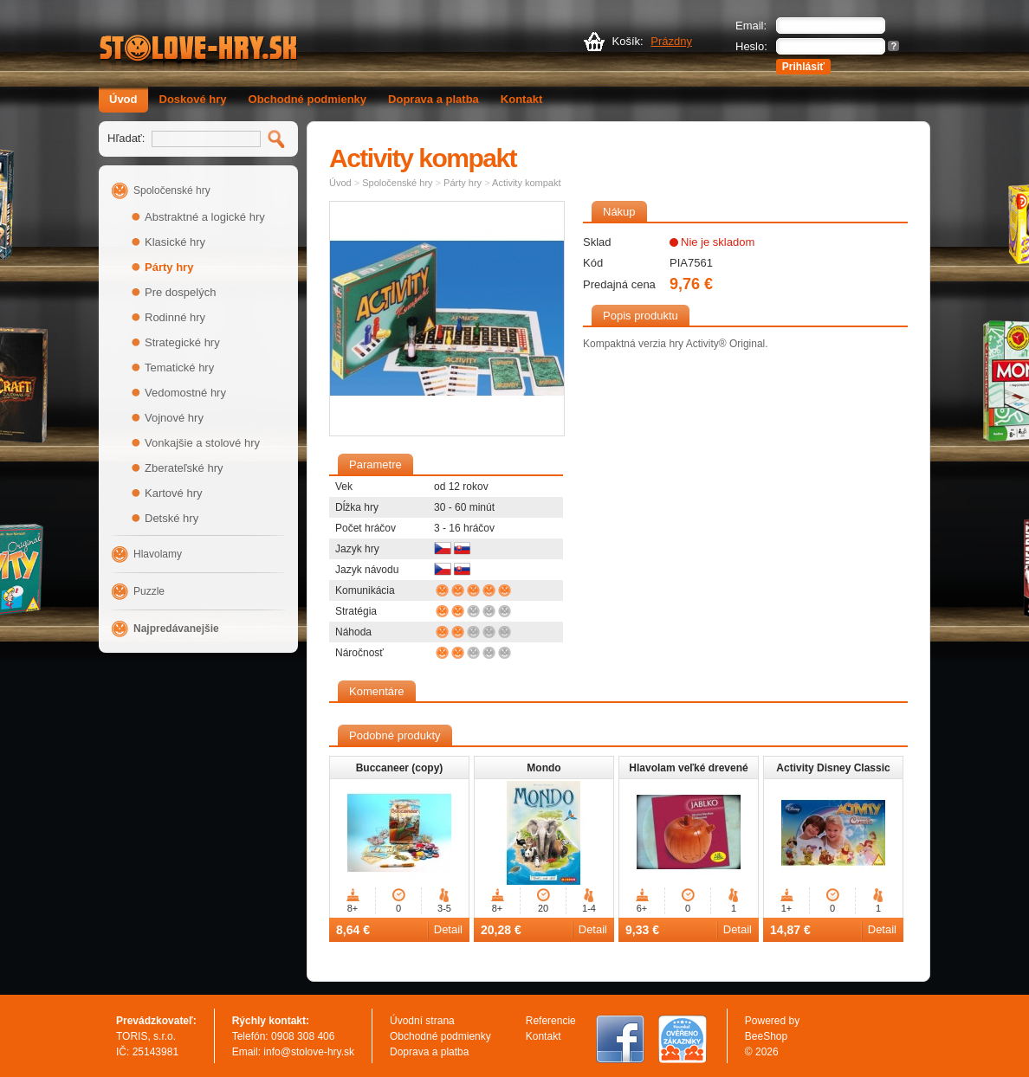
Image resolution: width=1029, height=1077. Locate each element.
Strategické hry (182, 342)
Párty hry (169, 267)
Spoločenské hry (171, 190)
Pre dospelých (180, 292)
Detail (448, 929)
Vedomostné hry (185, 392)
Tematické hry (179, 367)
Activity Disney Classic (833, 768)
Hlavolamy (157, 554)
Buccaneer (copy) (399, 768)
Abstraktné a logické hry (205, 216)
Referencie (551, 1021)
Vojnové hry (174, 417)
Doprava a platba (433, 99)
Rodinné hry (175, 317)
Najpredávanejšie (176, 628)
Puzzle (149, 591)
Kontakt (521, 99)
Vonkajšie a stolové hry (202, 442)
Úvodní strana (422, 1021)
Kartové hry (173, 493)
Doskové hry (193, 99)
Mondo (543, 768)
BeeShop (766, 1036)
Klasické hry (175, 241)
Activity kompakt (526, 182)
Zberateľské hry (184, 467)
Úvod (123, 99)
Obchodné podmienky (308, 99)
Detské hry (171, 518)
